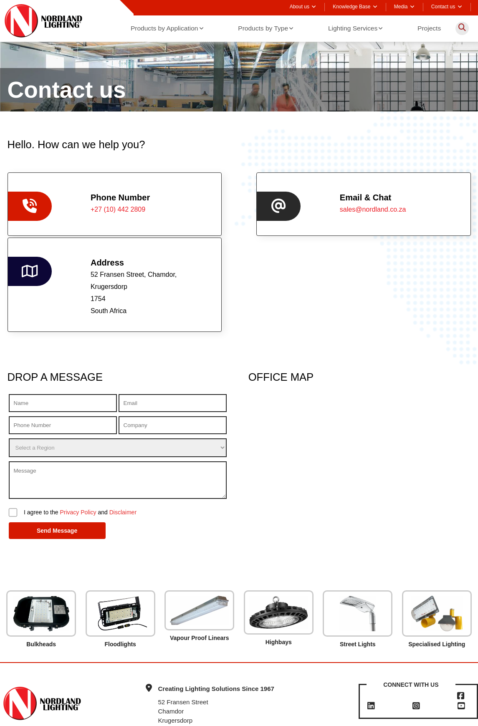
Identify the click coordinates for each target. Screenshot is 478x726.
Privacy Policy (78, 457)
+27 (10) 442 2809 (392, 679)
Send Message (40, 475)
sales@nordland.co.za (255, 208)
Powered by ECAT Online (275, 717)
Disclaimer (123, 457)
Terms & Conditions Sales (111, 717)
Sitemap (229, 717)
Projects (429, 27)
